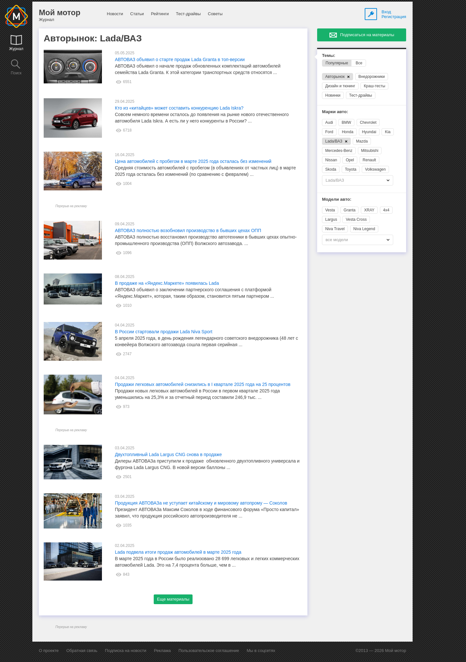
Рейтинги (160, 13)
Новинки (332, 95)
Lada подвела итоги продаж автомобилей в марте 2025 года (178, 552)
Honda (347, 132)
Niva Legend (364, 229)
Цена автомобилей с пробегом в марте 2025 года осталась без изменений (193, 161)
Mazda (362, 141)
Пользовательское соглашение (208, 650)
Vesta (330, 210)
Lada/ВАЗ (336, 141)
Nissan (331, 160)
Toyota (350, 169)
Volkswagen (375, 169)
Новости (115, 13)
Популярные (337, 63)
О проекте (49, 650)
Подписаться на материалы (367, 34)
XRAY (369, 210)
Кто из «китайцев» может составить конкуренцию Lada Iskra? (179, 108)
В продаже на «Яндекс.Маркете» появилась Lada (167, 283)
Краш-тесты (374, 86)
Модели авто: (336, 199)
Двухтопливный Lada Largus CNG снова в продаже (168, 454)
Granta (350, 210)
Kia (387, 132)
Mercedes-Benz (338, 150)
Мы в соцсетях (261, 650)
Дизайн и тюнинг (340, 86)
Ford (329, 132)
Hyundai (369, 132)
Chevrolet (368, 122)
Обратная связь (81, 650)
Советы (215, 13)
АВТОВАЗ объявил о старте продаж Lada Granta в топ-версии (180, 59)
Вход (386, 11)
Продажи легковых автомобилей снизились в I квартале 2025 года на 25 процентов (202, 384)
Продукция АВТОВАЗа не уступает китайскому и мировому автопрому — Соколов (201, 503)
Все (359, 63)
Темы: (328, 55)
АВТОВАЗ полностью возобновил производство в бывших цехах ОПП (188, 230)
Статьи (137, 13)
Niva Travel (335, 229)
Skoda (330, 169)
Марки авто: (335, 111)
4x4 (386, 210)
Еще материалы (173, 599)
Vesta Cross (356, 219)
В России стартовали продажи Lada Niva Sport (163, 331)
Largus (331, 219)
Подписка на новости (125, 650)
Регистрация (394, 16)
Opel (350, 160)
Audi (329, 122)
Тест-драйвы (188, 13)
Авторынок (337, 76)
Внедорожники (372, 76)
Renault (369, 160)
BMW (346, 122)
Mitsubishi (369, 150)
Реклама (162, 650)
